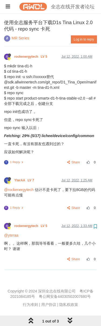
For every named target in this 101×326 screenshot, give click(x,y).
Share (74, 162)
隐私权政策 (68, 304)
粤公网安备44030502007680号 (65, 296)
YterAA (24, 180)
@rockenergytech (19, 190)
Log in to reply (84, 39)
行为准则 (30, 304)
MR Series (20, 38)
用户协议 (48, 304)
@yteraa (11, 235)
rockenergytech (31, 56)
